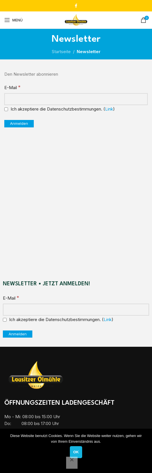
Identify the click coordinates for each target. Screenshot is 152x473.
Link (109, 109)
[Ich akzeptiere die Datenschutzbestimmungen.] (6, 109)
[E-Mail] (76, 99)
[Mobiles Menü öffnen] (13, 20)
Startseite (61, 51)
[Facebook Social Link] (76, 6)
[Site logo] (76, 19)
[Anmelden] (19, 123)
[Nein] (72, 463)
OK (76, 452)
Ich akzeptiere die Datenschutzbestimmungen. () (59, 109)
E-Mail (12, 87)
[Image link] (35, 375)
